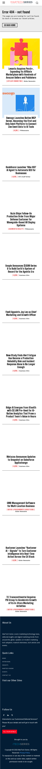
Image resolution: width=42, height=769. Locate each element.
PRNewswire (24, 130)
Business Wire (24, 275)
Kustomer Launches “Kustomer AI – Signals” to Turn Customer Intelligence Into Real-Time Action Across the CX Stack (21, 552)
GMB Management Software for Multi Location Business (21, 504)
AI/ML (16, 130)
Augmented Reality (16, 229)
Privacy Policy (25, 753)
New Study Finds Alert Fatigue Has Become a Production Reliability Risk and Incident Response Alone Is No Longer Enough (21, 361)
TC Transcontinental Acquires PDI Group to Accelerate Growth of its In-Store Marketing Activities (21, 602)
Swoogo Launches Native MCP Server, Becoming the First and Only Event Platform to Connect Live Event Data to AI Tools (21, 122)
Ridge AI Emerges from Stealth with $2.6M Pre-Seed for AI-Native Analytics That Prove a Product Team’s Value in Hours (21, 412)
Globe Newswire (29, 81)
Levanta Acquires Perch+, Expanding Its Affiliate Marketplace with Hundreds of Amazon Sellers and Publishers (21, 73)
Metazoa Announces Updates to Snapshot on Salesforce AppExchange (21, 459)
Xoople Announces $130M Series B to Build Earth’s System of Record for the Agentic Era (21, 268)
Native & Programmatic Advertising (21, 509)
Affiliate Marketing (14, 81)
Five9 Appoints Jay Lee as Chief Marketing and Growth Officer (21, 313)
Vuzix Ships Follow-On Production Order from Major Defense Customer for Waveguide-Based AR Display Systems (21, 219)
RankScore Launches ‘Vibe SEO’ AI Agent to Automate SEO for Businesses (21, 170)
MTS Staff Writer (24, 177)
